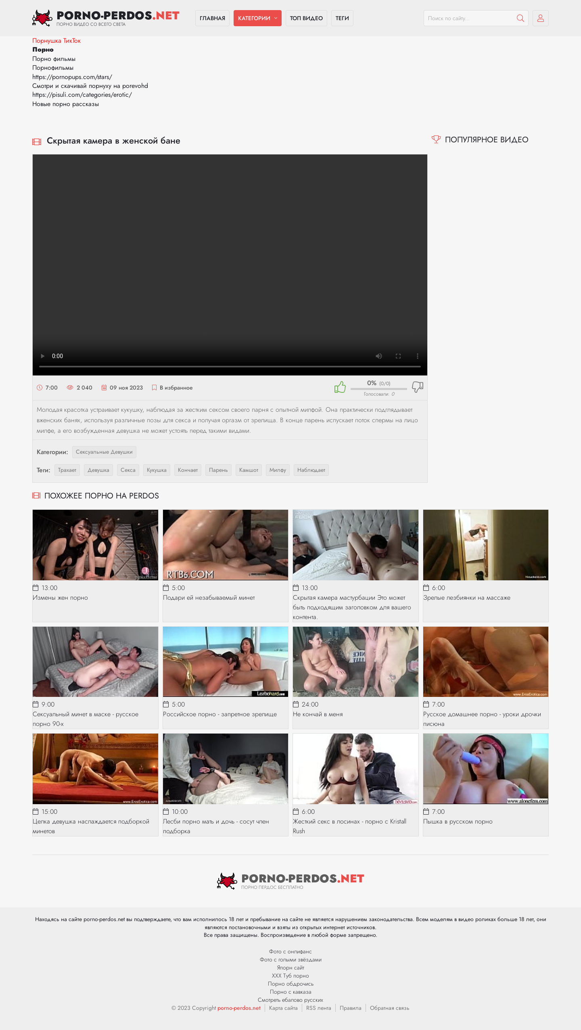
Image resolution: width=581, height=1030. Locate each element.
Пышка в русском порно (458, 821)
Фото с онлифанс (290, 951)
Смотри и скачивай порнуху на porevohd (90, 85)
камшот (248, 470)
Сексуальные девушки (104, 452)
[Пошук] (520, 18)
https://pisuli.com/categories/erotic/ (82, 94)
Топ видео (306, 18)
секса (128, 470)
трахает (67, 470)
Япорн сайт (290, 967)
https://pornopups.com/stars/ (72, 76)
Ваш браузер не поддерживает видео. (230, 264)
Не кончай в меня (318, 714)
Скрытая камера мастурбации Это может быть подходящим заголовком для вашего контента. (352, 607)
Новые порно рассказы (65, 103)
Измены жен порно (60, 597)
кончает (188, 470)
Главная (212, 18)
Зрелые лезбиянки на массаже (466, 597)
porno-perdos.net (239, 1008)
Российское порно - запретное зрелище (220, 714)
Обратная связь (390, 1008)
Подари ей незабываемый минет (209, 597)
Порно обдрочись (290, 984)
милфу (278, 470)
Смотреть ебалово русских (290, 1000)
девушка (98, 470)
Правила (351, 1008)
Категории (254, 18)
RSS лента (318, 1008)
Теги (342, 18)
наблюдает (311, 470)
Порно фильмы (53, 58)
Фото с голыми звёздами (291, 959)
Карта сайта (283, 1008)
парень (218, 470)
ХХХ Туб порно (290, 976)
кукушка (157, 470)
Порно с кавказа (290, 992)
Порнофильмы (52, 67)
